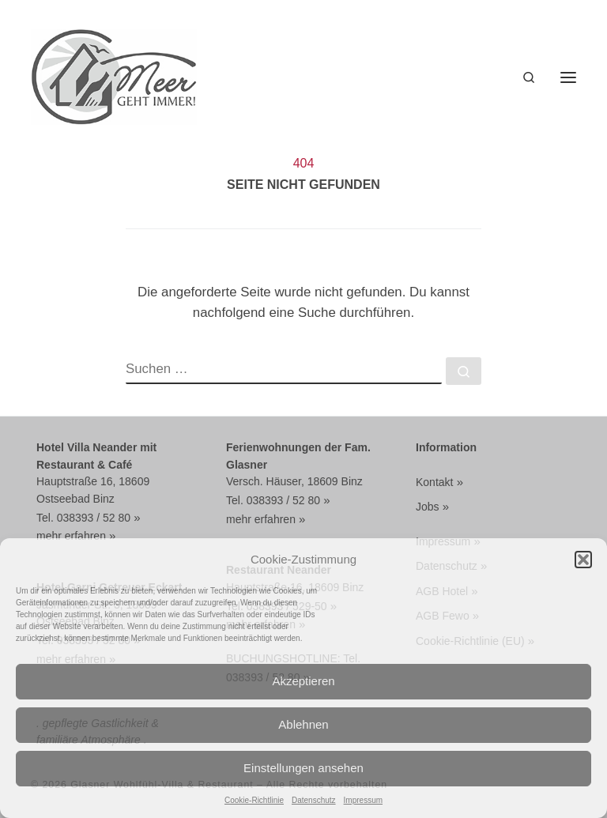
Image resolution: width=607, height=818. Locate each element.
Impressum (363, 800)
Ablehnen (303, 724)
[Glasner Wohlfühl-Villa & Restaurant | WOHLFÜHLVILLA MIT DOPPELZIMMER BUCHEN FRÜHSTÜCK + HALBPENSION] (114, 75)
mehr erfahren (71, 536)
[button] (583, 559)
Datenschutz (314, 800)
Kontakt (434, 482)
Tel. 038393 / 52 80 (83, 517)
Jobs (427, 506)
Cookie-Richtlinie (254, 800)
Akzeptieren (303, 681)
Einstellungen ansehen (303, 768)
